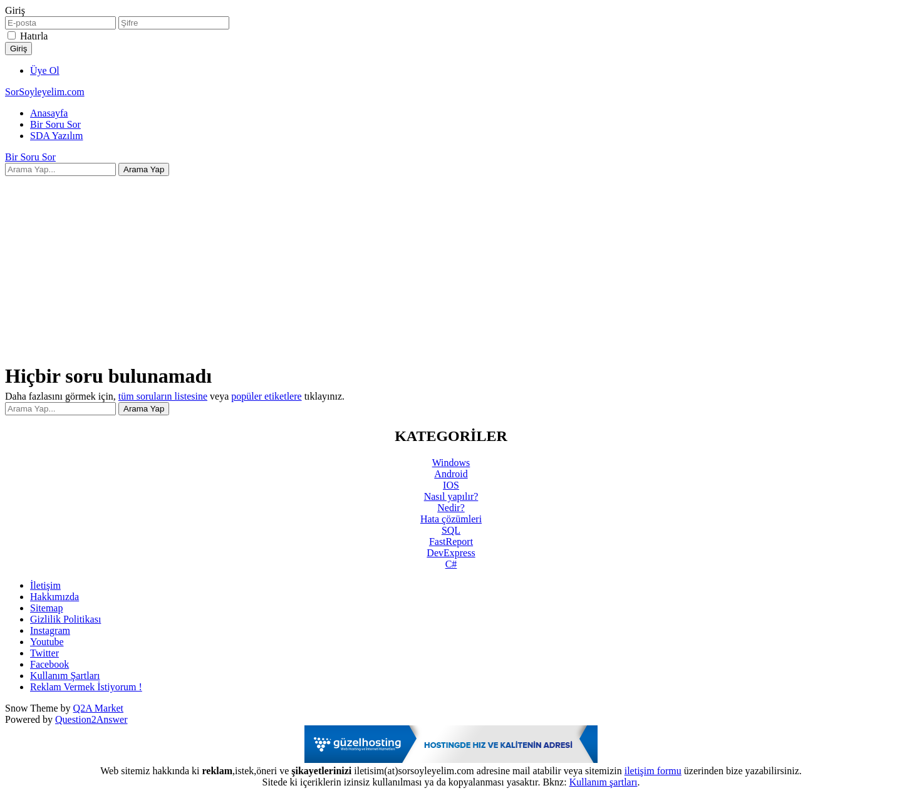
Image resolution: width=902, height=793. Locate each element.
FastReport (451, 541)
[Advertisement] (451, 263)
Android (450, 474)
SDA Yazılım (56, 135)
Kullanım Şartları (65, 675)
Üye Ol (45, 70)
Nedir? (451, 507)
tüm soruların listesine (162, 396)
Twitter (44, 653)
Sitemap (46, 608)
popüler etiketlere (266, 396)
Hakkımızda (54, 596)
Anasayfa (49, 113)
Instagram (50, 630)
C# (451, 564)
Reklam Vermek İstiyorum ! (86, 687)
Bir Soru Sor (55, 124)
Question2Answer (91, 719)
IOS (451, 485)
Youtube (47, 641)
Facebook (49, 664)
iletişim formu (653, 770)
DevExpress (451, 552)
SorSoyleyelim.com (45, 91)
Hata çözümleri (451, 519)
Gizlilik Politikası (65, 619)
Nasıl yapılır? (451, 496)
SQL (451, 530)
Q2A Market (98, 708)
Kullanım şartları (603, 782)
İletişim (45, 585)
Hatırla (34, 36)
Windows (451, 462)
